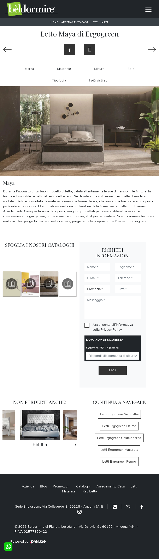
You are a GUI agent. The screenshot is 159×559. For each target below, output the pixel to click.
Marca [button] (29, 69)
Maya (104, 22)
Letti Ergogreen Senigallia (119, 414)
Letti (95, 22)
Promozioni (61, 486)
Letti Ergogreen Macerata (119, 449)
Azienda (28, 486)
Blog (43, 486)
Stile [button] (131, 69)
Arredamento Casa (74, 22)
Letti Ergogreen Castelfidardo (119, 438)
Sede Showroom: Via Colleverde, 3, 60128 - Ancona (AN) (59, 506)
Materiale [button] (64, 69)
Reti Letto (89, 491)
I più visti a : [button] (98, 80)
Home (54, 22)
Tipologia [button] (59, 80)
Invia (112, 370)
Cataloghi (83, 486)
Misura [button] (99, 69)
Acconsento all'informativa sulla (113, 327)
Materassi (69, 491)
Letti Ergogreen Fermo (119, 461)
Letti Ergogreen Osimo (119, 426)
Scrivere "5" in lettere (102, 348)
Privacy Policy (111, 329)
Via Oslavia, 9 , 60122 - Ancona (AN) (107, 526)
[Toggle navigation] (148, 9)
